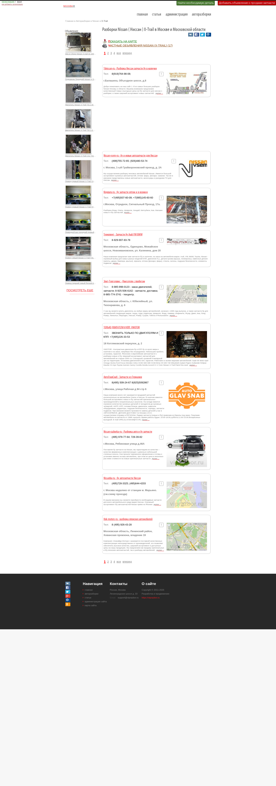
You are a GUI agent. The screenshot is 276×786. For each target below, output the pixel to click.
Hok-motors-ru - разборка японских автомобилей (128, 519)
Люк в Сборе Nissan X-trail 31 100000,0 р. (80, 54)
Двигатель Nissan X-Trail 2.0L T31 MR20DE (80, 156)
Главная (69, 21)
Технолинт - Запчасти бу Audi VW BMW (123, 234)
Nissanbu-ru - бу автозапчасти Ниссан (122, 478)
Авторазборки (83, 21)
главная (142, 14)
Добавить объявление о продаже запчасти (247, 3)
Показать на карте (122, 41)
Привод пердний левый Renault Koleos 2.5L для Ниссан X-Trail (80, 283)
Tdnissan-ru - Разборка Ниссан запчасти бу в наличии (130, 68)
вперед (127, 53)
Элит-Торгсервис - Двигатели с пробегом (124, 281)
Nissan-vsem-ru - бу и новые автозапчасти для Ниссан (130, 155)
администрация (177, 14)
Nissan (95, 21)
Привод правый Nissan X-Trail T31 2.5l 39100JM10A (80, 207)
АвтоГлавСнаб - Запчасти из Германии (123, 377)
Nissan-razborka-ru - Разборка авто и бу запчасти (128, 431)
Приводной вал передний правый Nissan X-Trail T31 (80, 232)
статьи (156, 14)
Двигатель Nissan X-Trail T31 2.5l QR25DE (80, 105)
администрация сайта (96, 601)
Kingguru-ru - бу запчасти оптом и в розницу (126, 192)
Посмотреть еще (79, 290)
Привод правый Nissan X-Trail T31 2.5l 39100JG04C (80, 181)
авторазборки (201, 14)
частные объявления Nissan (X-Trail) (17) (140, 45)
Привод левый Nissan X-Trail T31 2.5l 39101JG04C (80, 258)
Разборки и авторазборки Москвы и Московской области (84, 12)
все (119, 53)
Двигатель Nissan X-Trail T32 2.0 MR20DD (80, 130)
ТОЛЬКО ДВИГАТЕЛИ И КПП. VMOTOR (122, 327)
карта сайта (91, 605)
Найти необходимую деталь (196, 3)
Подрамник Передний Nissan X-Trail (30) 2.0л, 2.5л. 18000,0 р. (80, 79)
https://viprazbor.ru (151, 597)
